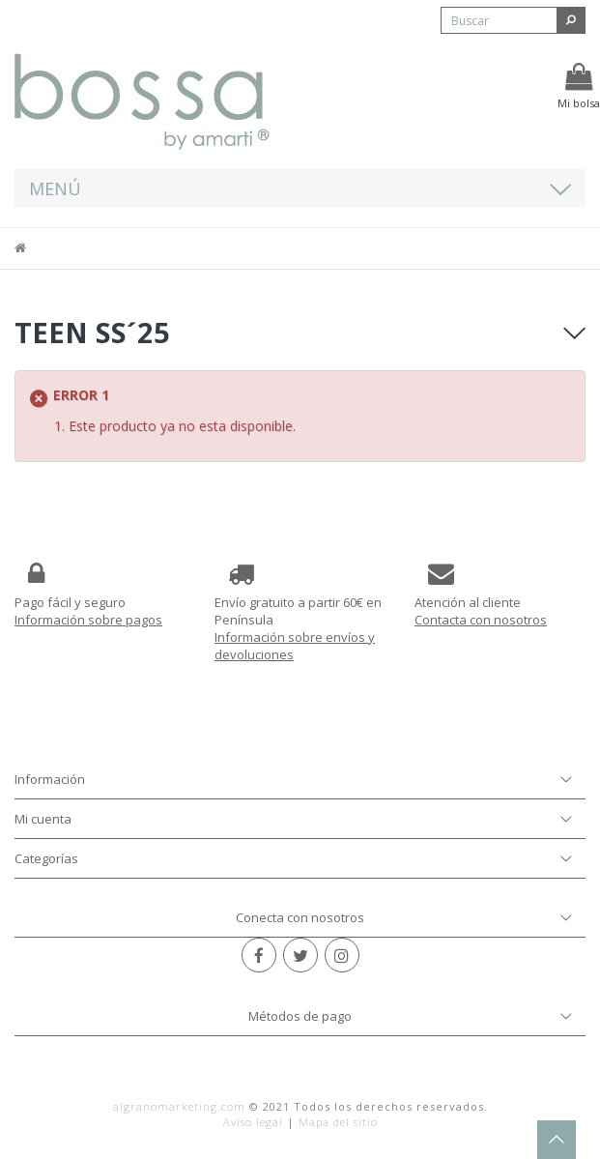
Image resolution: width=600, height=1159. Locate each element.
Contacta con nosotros (480, 619)
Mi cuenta (42, 818)
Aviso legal (253, 1122)
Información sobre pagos (88, 619)
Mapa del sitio (338, 1122)
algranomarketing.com (179, 1106)
